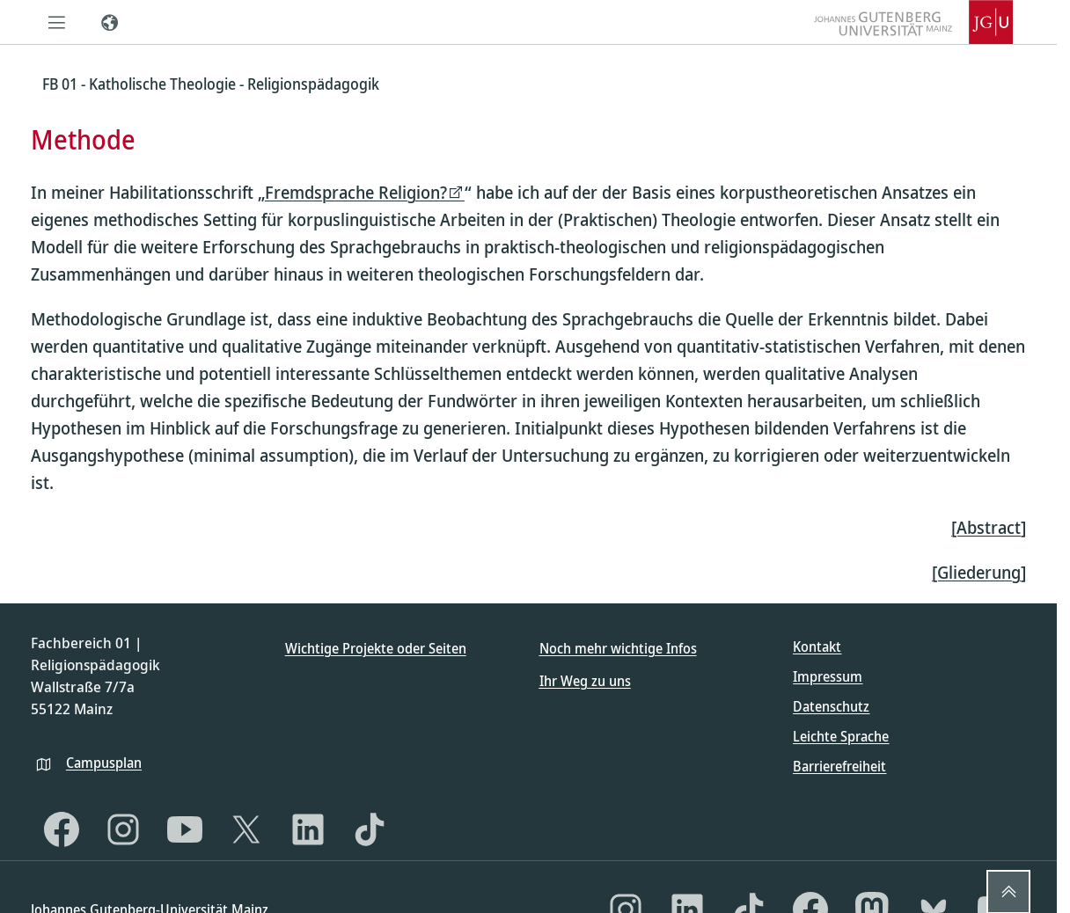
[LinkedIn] (308, 829)
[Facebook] (61, 829)
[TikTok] (369, 829)
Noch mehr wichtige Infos (618, 648)
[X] (246, 829)
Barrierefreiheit (839, 766)
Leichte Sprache (841, 736)
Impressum (827, 676)
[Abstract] (988, 527)
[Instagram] (123, 829)
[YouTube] (184, 829)
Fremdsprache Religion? (356, 192)
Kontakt (817, 646)
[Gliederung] (979, 572)
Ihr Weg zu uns (585, 680)
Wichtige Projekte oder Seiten (375, 648)
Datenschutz (831, 706)
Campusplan (104, 762)
